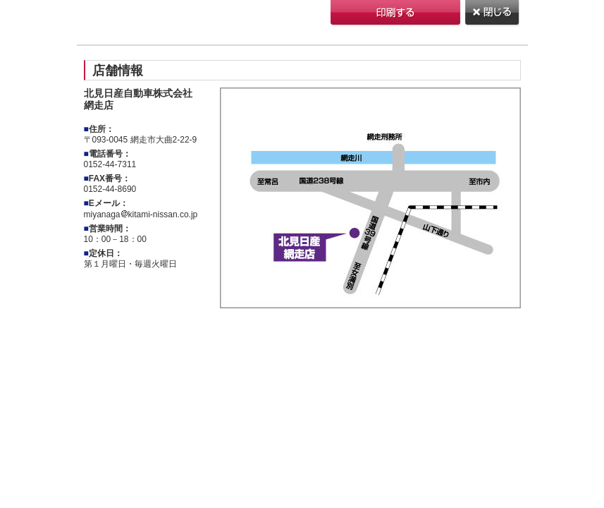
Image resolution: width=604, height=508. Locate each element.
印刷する (396, 14)
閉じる (493, 14)
